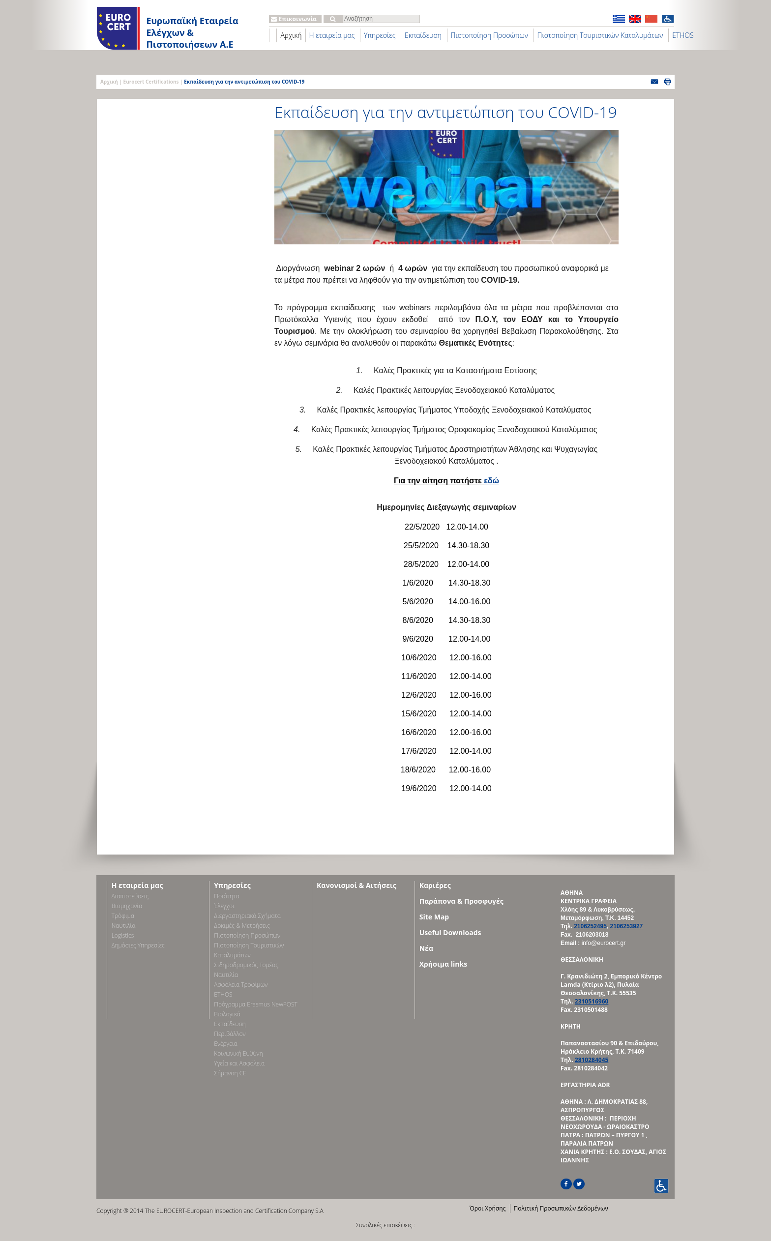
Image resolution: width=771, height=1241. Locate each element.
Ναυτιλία (124, 925)
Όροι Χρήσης (487, 1208)
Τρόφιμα (123, 916)
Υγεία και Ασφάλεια (239, 1063)
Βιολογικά (227, 1014)
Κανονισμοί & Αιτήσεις (356, 885)
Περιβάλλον (229, 1034)
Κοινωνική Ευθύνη (238, 1053)
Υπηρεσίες (379, 35)
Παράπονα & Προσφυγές (461, 901)
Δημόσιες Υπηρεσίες (138, 945)
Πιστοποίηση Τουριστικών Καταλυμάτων (600, 35)
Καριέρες (435, 885)
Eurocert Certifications (151, 81)
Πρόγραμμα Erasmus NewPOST (255, 1004)
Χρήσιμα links (443, 964)
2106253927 (626, 926)
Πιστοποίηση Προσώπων (489, 35)
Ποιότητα (226, 896)
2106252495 (590, 926)
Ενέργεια (225, 1043)
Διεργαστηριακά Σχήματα (247, 916)
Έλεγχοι (224, 906)
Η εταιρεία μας (332, 35)
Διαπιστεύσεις (130, 896)
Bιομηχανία (127, 906)
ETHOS (682, 35)
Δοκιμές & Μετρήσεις (242, 925)
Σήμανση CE (230, 1073)
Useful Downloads (450, 932)
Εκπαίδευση (423, 35)
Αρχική (290, 35)
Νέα (426, 948)
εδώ (491, 480)
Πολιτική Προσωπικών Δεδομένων (560, 1208)
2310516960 (592, 1001)
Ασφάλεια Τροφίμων (240, 984)
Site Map (434, 916)
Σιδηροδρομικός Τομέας (246, 965)
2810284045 (592, 1060)
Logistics (123, 935)
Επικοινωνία (294, 19)
